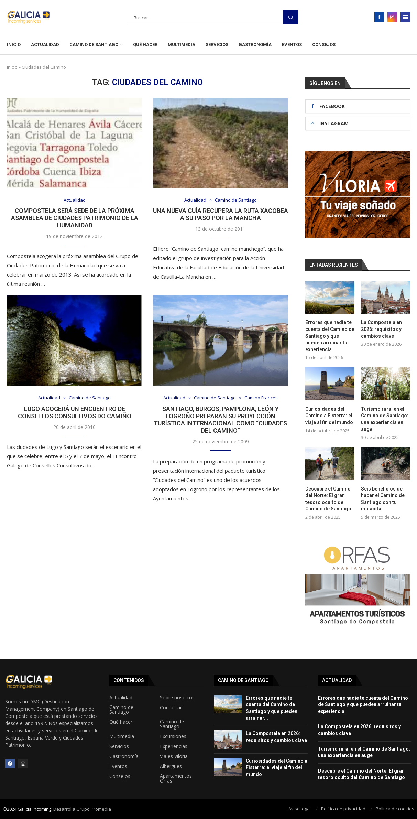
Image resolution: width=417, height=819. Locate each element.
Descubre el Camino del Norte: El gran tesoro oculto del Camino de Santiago (328, 498)
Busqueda (290, 17)
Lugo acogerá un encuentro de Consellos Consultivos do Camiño (74, 412)
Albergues (171, 766)
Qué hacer (145, 44)
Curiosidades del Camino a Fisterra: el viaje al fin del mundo (329, 415)
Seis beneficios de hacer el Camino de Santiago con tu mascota (383, 498)
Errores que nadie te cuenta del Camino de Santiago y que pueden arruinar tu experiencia (329, 336)
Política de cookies (395, 808)
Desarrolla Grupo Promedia (82, 809)
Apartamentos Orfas (176, 778)
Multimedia (181, 44)
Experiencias (173, 746)
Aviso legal (299, 808)
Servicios (217, 44)
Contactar (171, 707)
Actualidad (45, 44)
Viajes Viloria (174, 756)
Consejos (324, 44)
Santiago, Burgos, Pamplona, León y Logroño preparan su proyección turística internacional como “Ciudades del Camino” (220, 419)
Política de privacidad (343, 808)
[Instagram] (392, 17)
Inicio (14, 44)
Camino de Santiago (93, 44)
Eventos (292, 44)
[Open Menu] (405, 17)
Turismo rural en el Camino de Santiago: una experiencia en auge (384, 419)
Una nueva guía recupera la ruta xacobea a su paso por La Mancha (220, 214)
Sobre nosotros (177, 697)
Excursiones (173, 736)
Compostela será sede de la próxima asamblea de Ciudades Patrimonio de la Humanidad (74, 218)
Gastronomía (255, 44)
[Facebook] (379, 17)
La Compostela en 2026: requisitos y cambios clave (381, 329)
